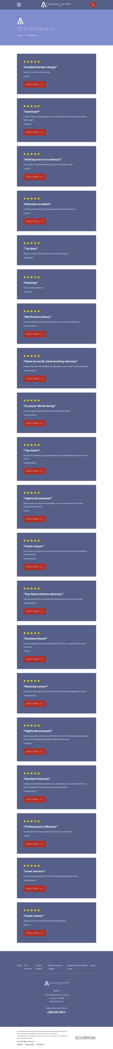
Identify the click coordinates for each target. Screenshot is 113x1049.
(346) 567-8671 (56, 1012)
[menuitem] (20, 1044)
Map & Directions (56, 1001)
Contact (93, 965)
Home (19, 965)
